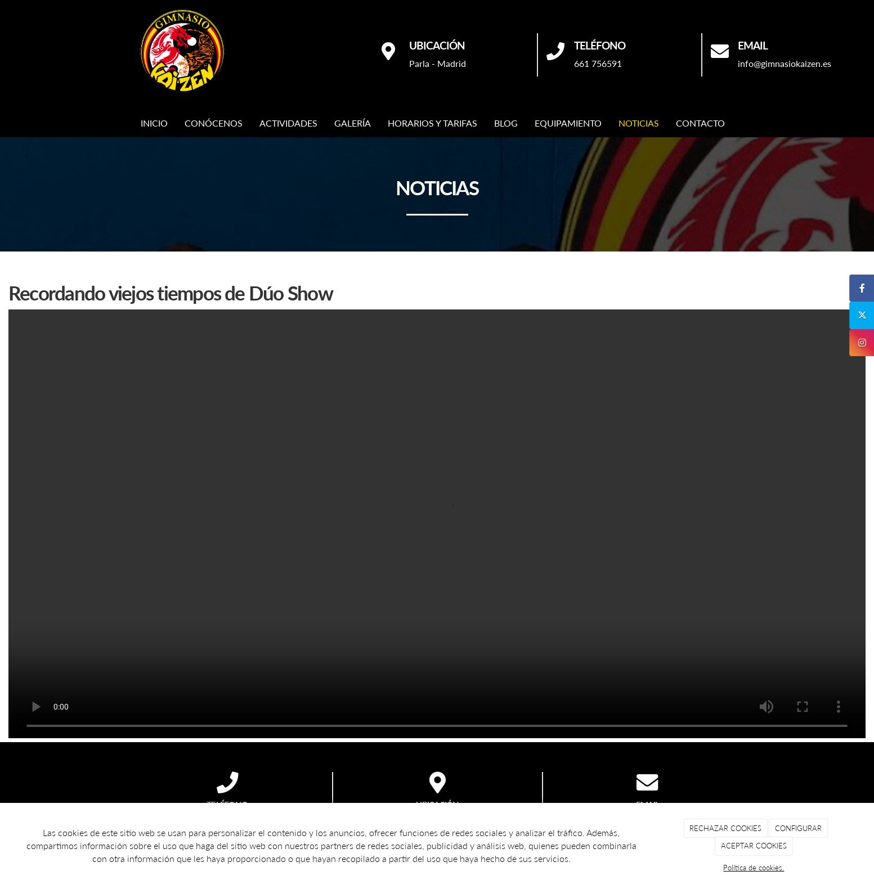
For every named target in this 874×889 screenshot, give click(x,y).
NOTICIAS (638, 123)
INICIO (154, 123)
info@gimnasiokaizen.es (784, 63)
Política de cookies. (753, 867)
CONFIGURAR (798, 828)
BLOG (506, 123)
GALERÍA (352, 123)
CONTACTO (700, 123)
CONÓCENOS (214, 123)
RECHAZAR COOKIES (725, 828)
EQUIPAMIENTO (568, 123)
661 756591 (598, 63)
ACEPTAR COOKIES (754, 845)
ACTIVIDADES (288, 123)
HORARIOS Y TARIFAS (432, 123)
